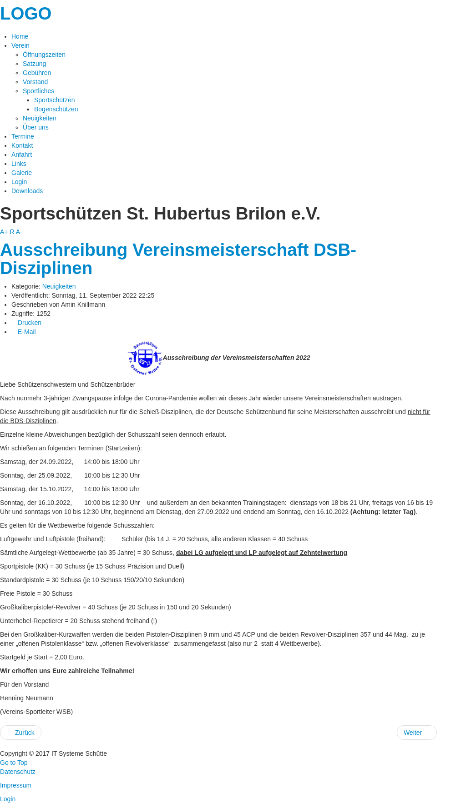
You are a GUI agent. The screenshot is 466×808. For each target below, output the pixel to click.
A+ (4, 231)
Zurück (21, 732)
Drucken (26, 322)
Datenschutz (17, 771)
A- (19, 231)
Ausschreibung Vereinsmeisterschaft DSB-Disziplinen (178, 259)
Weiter (417, 732)
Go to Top (13, 762)
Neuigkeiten (59, 286)
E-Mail (23, 331)
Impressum (15, 785)
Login (7, 799)
